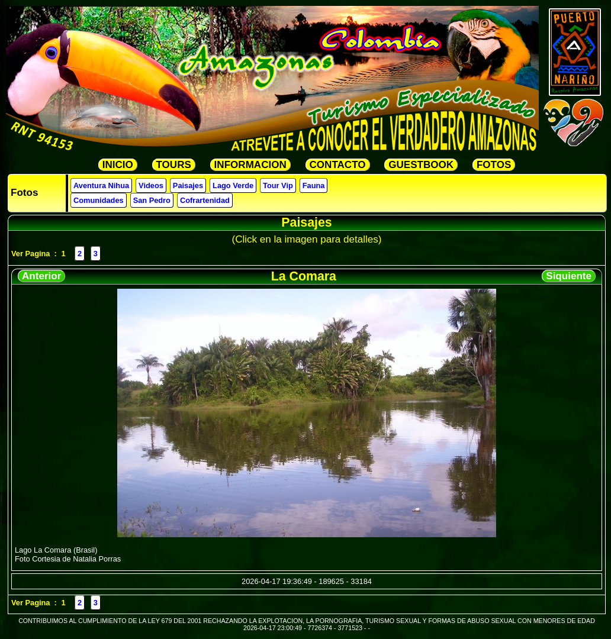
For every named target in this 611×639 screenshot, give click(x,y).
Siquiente (568, 276)
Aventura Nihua (101, 185)
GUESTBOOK (421, 164)
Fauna (314, 185)
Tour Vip (278, 185)
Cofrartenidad (205, 200)
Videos (151, 185)
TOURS (173, 164)
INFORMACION (250, 164)
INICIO (117, 164)
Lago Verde (233, 185)
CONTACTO (338, 164)
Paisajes (188, 185)
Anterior (41, 276)
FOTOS (494, 164)
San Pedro (152, 200)
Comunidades (98, 200)
